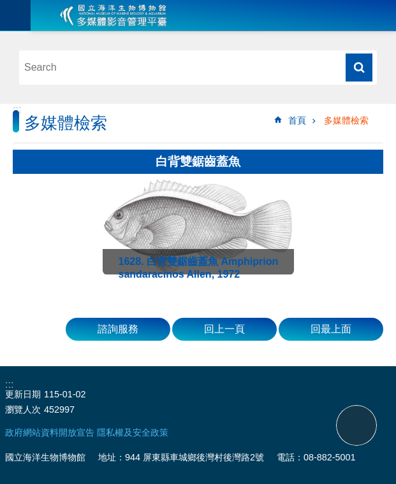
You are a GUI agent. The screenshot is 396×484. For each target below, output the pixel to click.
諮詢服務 (118, 329)
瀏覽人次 (23, 409)
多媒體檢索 (346, 120)
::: (17, 109)
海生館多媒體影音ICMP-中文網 (113, 15)
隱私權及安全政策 (132, 432)
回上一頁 (224, 329)
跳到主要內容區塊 (6, 6)
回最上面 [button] (331, 329)
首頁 (297, 120)
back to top (356, 425)
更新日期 (23, 394)
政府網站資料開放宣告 (49, 432)
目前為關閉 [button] (15, 15)
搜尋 (359, 67)
